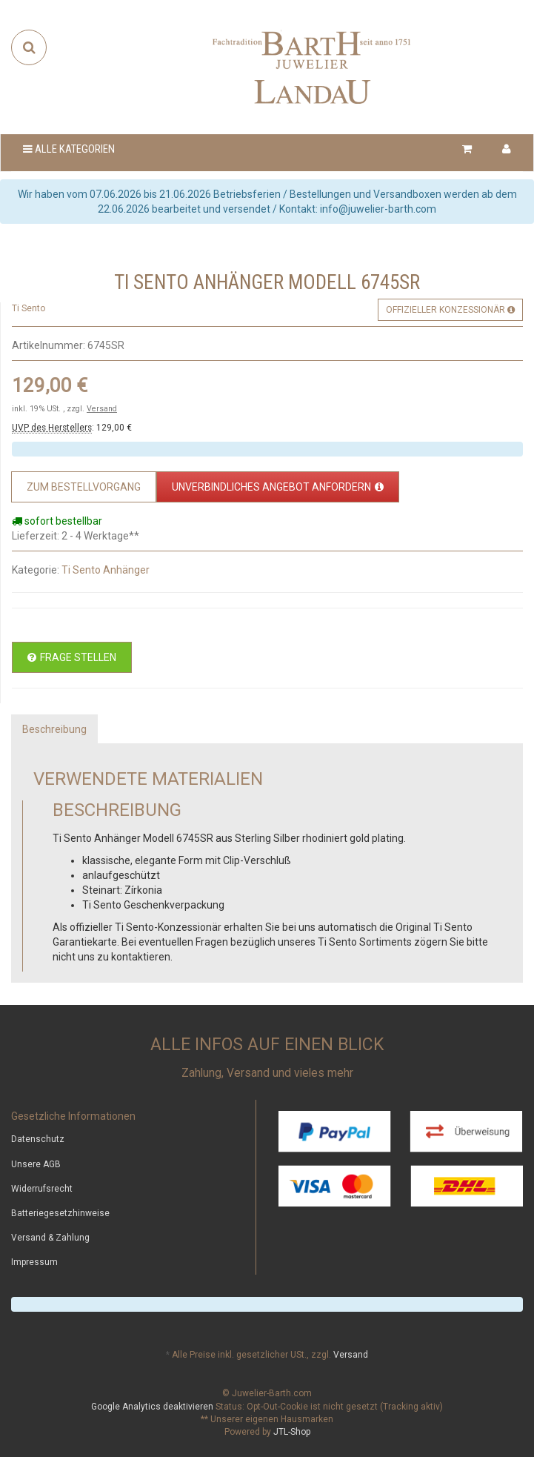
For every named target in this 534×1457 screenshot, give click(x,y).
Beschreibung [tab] (54, 729)
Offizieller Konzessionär (450, 310)
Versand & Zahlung (50, 1237)
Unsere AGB (36, 1164)
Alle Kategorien (69, 149)
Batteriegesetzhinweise (60, 1213)
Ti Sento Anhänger (105, 570)
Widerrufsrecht (42, 1189)
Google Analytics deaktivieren (152, 1406)
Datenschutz (37, 1139)
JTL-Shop (291, 1432)
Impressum (34, 1262)
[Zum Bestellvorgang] (83, 486)
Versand (102, 409)
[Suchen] (29, 47)
